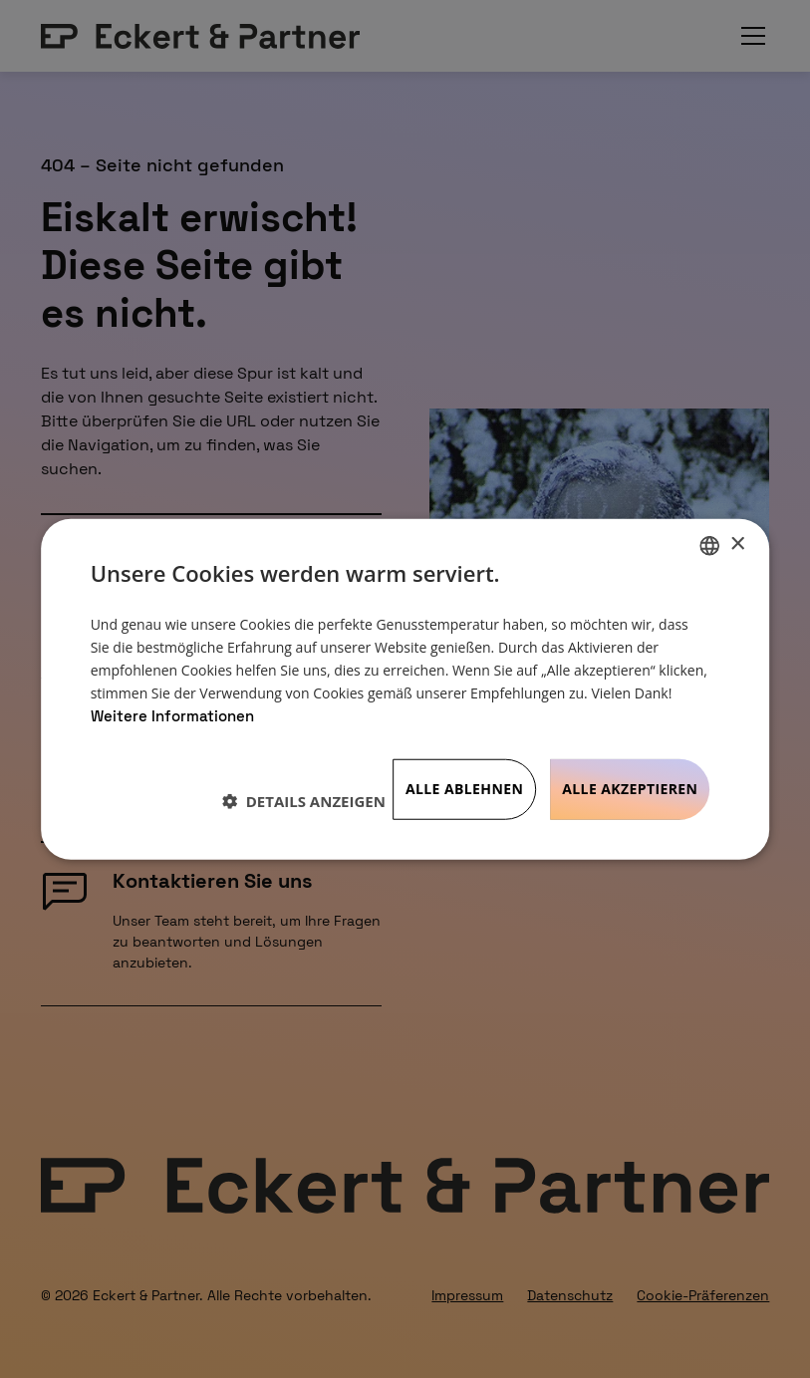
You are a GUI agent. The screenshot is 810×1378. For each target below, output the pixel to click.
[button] (304, 800)
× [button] (736, 544)
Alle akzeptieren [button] (629, 788)
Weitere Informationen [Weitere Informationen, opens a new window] (172, 715)
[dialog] (405, 689)
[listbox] (709, 545)
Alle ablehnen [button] (464, 788)
